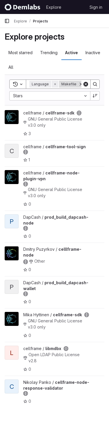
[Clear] (85, 84)
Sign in (96, 7)
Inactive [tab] (92, 52)
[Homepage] (22, 7)
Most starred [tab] (20, 52)
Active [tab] (71, 52)
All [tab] (10, 67)
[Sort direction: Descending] (95, 95)
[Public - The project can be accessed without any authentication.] (79, 113)
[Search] (95, 84)
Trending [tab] (49, 52)
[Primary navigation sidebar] (7, 21)
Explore (53, 7)
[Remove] (81, 84)
